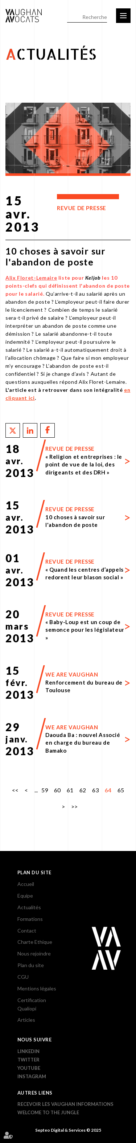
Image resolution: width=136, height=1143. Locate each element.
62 (82, 790)
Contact (26, 930)
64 (108, 790)
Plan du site (30, 965)
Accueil (25, 884)
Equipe (25, 895)
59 (44, 790)
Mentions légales (36, 988)
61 (70, 790)
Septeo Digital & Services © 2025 (68, 1130)
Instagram (31, 1076)
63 (95, 790)
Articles (26, 1020)
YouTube (28, 1068)
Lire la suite (68, 461)
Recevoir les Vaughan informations (65, 1104)
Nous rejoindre (34, 953)
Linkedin (28, 1051)
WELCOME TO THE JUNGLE (48, 1112)
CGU (23, 977)
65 (121, 790)
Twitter (28, 1060)
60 (57, 790)
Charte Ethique (34, 942)
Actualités (29, 907)
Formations (30, 919)
